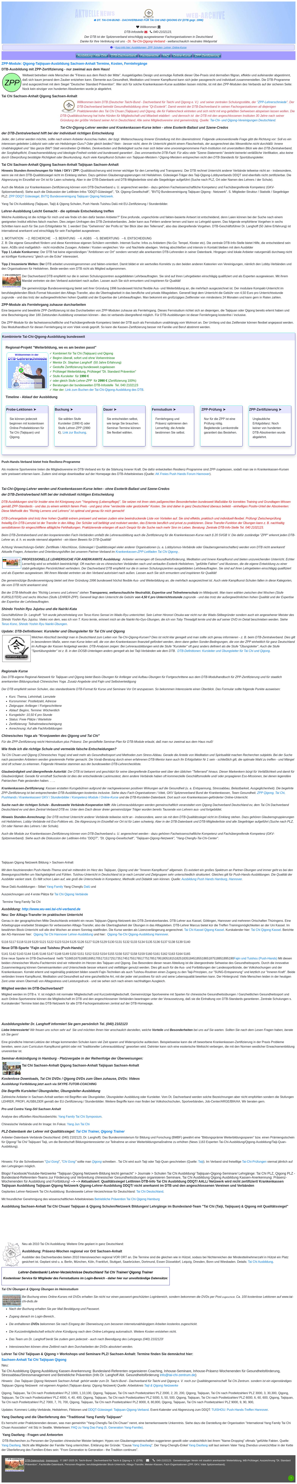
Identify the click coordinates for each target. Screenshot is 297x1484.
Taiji (200, 1161)
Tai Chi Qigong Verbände (71, 894)
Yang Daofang (11, 1445)
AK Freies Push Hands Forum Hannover (182, 474)
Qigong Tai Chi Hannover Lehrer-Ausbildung (63, 934)
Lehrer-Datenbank (32, 1272)
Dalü (87, 886)
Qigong (97, 1161)
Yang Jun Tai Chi (78, 1124)
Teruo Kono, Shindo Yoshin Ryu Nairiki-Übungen (34, 624)
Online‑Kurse (182, 55)
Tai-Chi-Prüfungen (254, 1161)
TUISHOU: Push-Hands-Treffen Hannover (239, 1409)
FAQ (166, 55)
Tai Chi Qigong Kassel (266, 929)
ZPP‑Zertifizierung (207, 55)
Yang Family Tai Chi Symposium (80, 1116)
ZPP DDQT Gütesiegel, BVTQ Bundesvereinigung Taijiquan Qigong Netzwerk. (61, 196)
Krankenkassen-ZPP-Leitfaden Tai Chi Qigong (147, 551)
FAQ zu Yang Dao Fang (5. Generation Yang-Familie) (107, 1427)
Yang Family (54, 886)
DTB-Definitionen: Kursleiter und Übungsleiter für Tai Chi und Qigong (223, 650)
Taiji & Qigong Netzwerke (161, 1385)
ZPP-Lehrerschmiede (272, 102)
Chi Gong (69, 1161)
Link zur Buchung (74, 432)
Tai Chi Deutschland (149, 1191)
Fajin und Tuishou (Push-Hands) (255, 958)
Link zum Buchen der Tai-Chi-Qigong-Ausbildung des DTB (104, 389)
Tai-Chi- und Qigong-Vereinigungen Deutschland (242, 120)
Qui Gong (52, 1161)
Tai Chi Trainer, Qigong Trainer (100, 1131)
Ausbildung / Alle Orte (92, 55)
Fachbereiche (149, 55)
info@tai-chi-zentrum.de (177, 1375)
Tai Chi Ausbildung (260, 1261)
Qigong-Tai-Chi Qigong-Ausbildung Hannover (137, 934)
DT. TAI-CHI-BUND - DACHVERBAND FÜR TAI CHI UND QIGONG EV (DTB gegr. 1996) (148, 15)
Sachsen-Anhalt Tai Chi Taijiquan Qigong (34, 1360)
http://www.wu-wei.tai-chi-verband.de (51, 909)
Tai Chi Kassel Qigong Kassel (203, 929)
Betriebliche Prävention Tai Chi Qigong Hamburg (127, 1199)
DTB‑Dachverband (123, 55)
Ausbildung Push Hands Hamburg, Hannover (211, 879)
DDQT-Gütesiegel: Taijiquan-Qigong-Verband (118, 1409)
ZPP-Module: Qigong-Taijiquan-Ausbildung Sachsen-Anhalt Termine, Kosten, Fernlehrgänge (74, 63)
